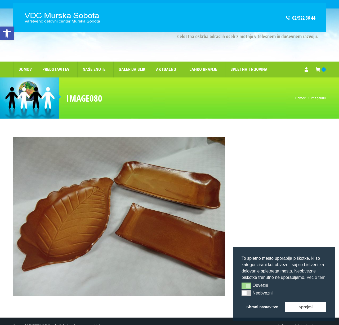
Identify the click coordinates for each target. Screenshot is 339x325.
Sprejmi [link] (305, 307)
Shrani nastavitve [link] (262, 307)
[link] (7, 33)
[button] (246, 285)
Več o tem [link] (315, 277)
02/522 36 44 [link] (300, 9)
